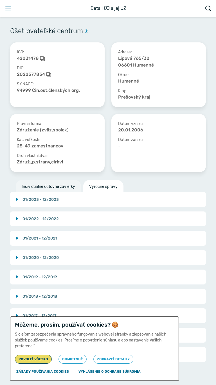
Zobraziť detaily (113, 359)
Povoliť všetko (33, 359)
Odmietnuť (72, 359)
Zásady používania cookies (42, 371)
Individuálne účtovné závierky (48, 186)
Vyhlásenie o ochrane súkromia (109, 371)
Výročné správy (103, 186)
